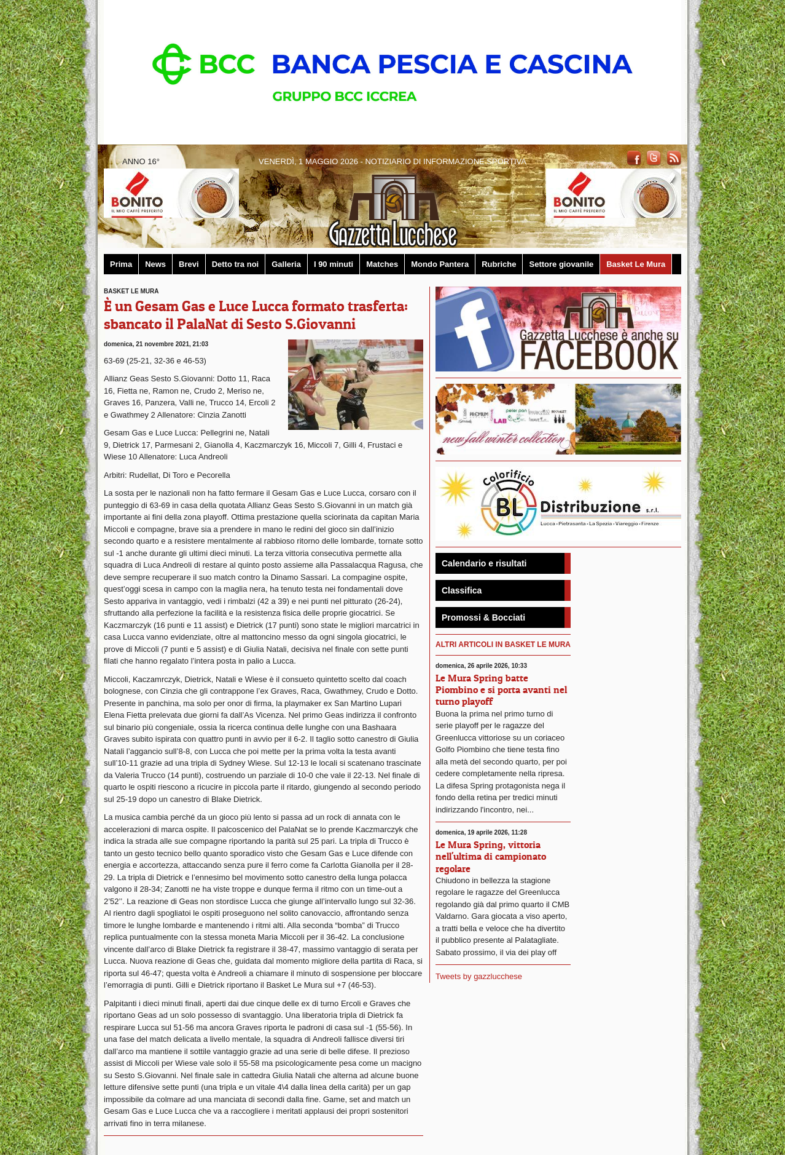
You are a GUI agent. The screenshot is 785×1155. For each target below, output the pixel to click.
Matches (382, 264)
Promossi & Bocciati (483, 617)
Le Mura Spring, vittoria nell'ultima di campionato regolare (490, 856)
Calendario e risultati (484, 563)
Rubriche (499, 264)
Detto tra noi (235, 264)
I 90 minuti (333, 264)
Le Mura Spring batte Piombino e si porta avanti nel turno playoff (501, 689)
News (155, 264)
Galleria (286, 264)
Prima (121, 264)
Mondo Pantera (440, 264)
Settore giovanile (561, 264)
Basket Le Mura (635, 264)
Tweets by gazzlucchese (478, 976)
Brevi (189, 264)
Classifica (462, 590)
